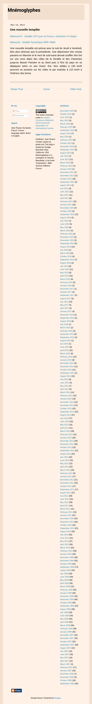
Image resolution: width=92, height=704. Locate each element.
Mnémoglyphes (24, 10)
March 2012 (65, 470)
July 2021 (64, 188)
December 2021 (67, 172)
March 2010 (65, 548)
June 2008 (64, 616)
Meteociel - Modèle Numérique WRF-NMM (32, 42)
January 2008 (66, 632)
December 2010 (67, 518)
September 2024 (67, 130)
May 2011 (64, 502)
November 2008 (67, 599)
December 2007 (67, 635)
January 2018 (66, 286)
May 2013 (64, 425)
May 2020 (64, 227)
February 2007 (66, 667)
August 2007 (65, 648)
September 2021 (67, 182)
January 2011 (66, 515)
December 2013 (67, 402)
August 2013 (65, 415)
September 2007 (67, 645)
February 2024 (66, 140)
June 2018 (64, 269)
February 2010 (66, 551)
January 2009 (66, 593)
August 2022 (65, 153)
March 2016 (65, 328)
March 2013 (65, 431)
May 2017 (64, 305)
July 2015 (64, 344)
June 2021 (64, 192)
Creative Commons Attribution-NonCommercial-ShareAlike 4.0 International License (45, 123)
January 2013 (66, 438)
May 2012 (64, 464)
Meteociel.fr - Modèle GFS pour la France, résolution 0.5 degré (43, 36)
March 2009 (65, 586)
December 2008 (67, 596)
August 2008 (65, 609)
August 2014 (65, 376)
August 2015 (65, 341)
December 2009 (67, 557)
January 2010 (66, 554)
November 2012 (67, 444)
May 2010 (64, 541)
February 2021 (66, 201)
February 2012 (66, 473)
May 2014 (64, 386)
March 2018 (65, 279)
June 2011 (64, 499)
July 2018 (64, 266)
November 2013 (67, 405)
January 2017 (66, 311)
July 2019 (64, 250)
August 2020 (65, 218)
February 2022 (66, 166)
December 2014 (67, 363)
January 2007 (66, 671)
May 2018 (64, 273)
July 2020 (64, 221)
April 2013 (64, 428)
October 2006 (66, 680)
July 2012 (64, 457)
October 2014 (66, 370)
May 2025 (64, 120)
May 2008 (64, 619)
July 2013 (64, 418)
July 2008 (64, 612)
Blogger (57, 698)
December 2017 (67, 289)
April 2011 (64, 506)
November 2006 (67, 677)
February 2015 (66, 357)
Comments (18, 115)
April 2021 (64, 198)
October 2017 (66, 292)
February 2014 (66, 396)
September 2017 (67, 295)
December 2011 (67, 480)
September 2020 (67, 214)
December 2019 (67, 237)
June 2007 (64, 654)
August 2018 (65, 263)
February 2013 (66, 434)
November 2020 (67, 208)
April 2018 (64, 276)
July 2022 (64, 156)
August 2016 (65, 321)
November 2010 (67, 522)
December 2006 (67, 674)
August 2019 (65, 247)
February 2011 (66, 512)
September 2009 (67, 567)
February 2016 (66, 331)
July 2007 (64, 651)
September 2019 (67, 243)
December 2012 (67, 441)
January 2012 (66, 476)
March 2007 (65, 664)
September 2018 (67, 260)
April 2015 (64, 350)
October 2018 (66, 256)
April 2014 (64, 389)
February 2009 (66, 590)
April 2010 (64, 544)
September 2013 (67, 412)
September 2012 (67, 451)
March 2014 (65, 392)
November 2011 (67, 483)
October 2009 (66, 564)
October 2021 (66, 179)
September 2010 (67, 528)
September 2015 (67, 337)
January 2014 (66, 399)
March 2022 (65, 163)
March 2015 (65, 354)
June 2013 (64, 421)
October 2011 (66, 486)
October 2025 (66, 114)
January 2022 (66, 169)
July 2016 (64, 324)
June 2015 (64, 347)
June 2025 (64, 117)
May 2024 (64, 137)
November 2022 (67, 146)
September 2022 (67, 150)
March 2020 (65, 231)
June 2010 (64, 538)
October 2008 (66, 603)
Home (46, 89)
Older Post (75, 89)
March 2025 (65, 124)
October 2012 (66, 447)
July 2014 (64, 379)
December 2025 (67, 111)
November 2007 (67, 638)
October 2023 (66, 143)
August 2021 (65, 185)
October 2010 (66, 525)
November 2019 (67, 240)
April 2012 (64, 467)
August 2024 (65, 133)
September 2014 (67, 373)
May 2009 (64, 580)
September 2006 (67, 684)
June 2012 (64, 460)
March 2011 (65, 509)
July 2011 (64, 496)
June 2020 (64, 224)
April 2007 (64, 661)
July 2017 (64, 302)
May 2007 (64, 658)
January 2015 (66, 360)
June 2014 (64, 383)
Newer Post (17, 89)
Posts (16, 111)
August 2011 (65, 493)
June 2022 (64, 159)
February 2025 (66, 127)
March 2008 (65, 625)
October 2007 (66, 642)
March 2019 (65, 253)
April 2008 (64, 622)
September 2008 (67, 606)
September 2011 (67, 489)
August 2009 (65, 570)
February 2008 (66, 629)
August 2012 (65, 454)
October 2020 (66, 211)
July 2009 (64, 574)
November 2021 (67, 176)
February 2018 (66, 282)
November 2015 (67, 334)
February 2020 (66, 234)
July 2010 (64, 535)
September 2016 (67, 318)
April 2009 (64, 583)
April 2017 (64, 308)
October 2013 (66, 409)
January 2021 (66, 205)
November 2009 (67, 561)
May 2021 (64, 195)
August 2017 (65, 299)
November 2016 (67, 315)
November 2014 (67, 367)
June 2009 (64, 577)
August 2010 (65, 531)
